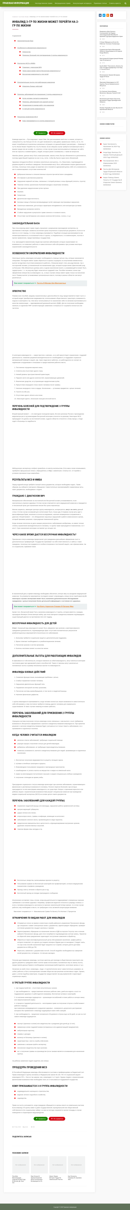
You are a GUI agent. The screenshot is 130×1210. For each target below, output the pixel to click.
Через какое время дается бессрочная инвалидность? (41, 71)
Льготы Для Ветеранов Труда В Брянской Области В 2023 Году (112, 171)
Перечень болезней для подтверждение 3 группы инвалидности (45, 55)
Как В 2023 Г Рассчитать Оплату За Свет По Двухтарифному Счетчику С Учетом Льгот (111, 67)
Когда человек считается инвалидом (35, 98)
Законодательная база (25, 41)
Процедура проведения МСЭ (27, 117)
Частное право (24, 16)
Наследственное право (44, 3)
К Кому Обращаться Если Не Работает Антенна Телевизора (109, 43)
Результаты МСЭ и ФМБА (26, 63)
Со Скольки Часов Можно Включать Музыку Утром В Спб (110, 92)
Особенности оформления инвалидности (32, 48)
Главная (15, 16)
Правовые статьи (100, 3)
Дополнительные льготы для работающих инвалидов (36, 82)
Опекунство (26, 52)
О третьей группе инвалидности (33, 109)
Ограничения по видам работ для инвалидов (38, 105)
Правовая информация (16, 3)
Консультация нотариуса (82, 3)
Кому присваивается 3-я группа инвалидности (38, 121)
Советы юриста (8, 6)
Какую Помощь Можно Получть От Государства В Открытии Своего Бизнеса (112, 180)
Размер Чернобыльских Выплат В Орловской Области (111, 108)
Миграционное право (63, 3)
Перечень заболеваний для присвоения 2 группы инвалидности (40, 94)
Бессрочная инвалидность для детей (35, 74)
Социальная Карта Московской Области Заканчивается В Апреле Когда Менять (111, 51)
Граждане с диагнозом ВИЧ (32, 67)
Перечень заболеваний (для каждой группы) (38, 102)
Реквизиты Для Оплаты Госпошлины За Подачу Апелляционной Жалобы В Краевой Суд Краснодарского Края (111, 34)
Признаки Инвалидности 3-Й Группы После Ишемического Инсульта (109, 84)
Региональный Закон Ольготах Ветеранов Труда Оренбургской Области (110, 100)
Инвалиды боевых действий (32, 86)
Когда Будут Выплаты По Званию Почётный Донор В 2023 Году (112, 154)
